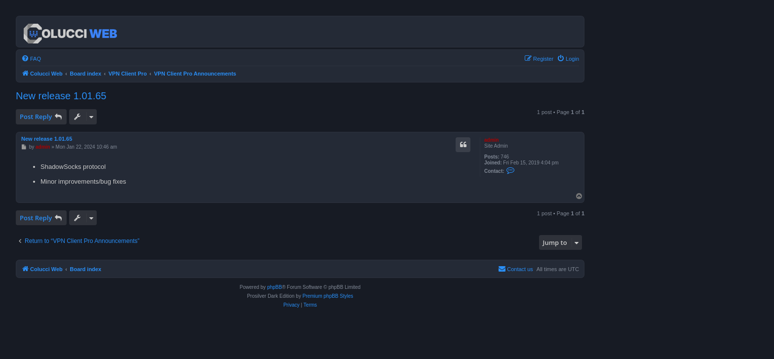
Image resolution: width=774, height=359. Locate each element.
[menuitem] (31, 59)
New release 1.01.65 (61, 95)
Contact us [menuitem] (515, 268)
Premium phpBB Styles (328, 296)
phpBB (274, 287)
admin (491, 140)
